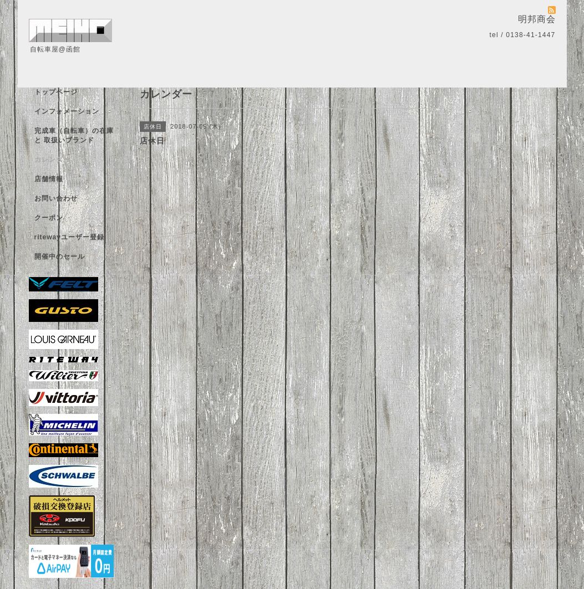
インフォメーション (66, 111)
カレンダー (52, 159)
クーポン (48, 218)
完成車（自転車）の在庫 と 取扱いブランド (74, 135)
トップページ (56, 92)
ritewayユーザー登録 (69, 237)
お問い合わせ (56, 198)
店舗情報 (48, 179)
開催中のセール (59, 256)
